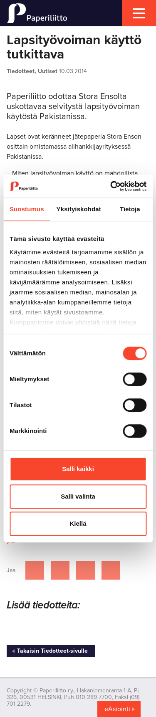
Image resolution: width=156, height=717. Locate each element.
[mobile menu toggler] (139, 13)
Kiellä (77, 523)
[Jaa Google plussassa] (111, 570)
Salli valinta (78, 496)
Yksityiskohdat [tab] (79, 209)
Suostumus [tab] (27, 209)
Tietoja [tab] (130, 209)
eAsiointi (117, 709)
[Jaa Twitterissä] (60, 570)
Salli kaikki (78, 468)
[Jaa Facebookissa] (34, 570)
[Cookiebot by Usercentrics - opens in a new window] (111, 186)
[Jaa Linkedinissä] (85, 570)
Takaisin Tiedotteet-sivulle (52, 650)
